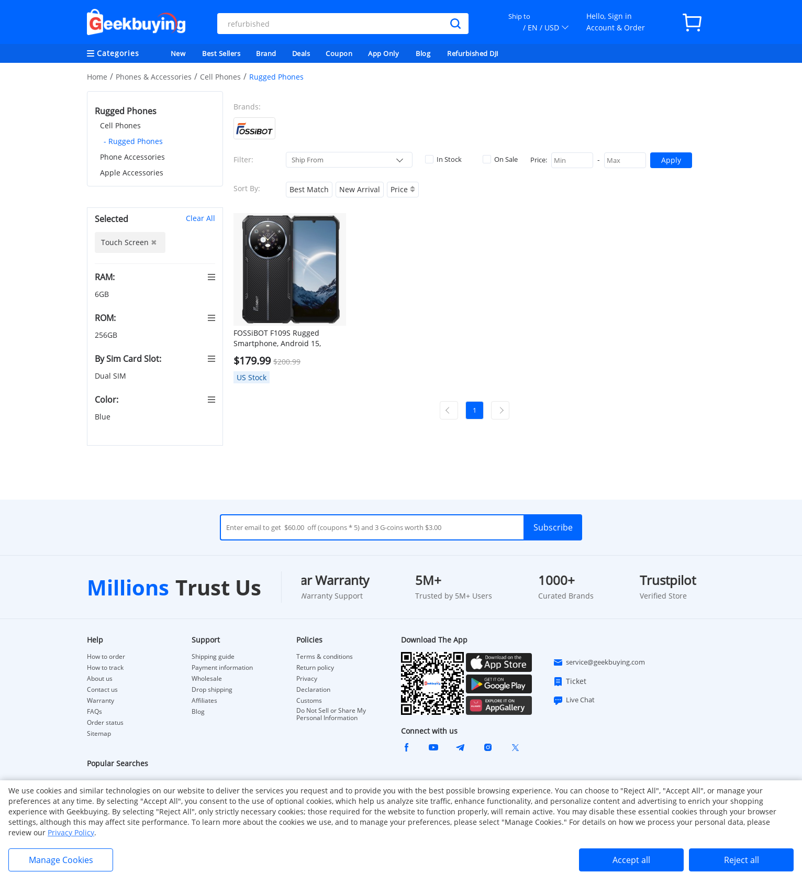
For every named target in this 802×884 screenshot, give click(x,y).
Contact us (102, 689)
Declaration (313, 689)
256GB (107, 335)
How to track (105, 667)
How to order (106, 656)
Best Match (309, 189)
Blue (104, 417)
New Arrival (359, 189)
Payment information (222, 667)
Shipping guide (213, 656)
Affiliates (204, 700)
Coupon (339, 53)
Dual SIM (111, 376)
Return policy (315, 667)
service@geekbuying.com (599, 662)
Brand (266, 53)
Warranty (100, 700)
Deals (301, 53)
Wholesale (207, 678)
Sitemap (99, 733)
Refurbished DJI (473, 53)
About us (100, 678)
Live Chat (574, 700)
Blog (423, 53)
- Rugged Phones (133, 141)
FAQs (94, 711)
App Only (383, 53)
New (178, 53)
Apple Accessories (131, 173)
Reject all (741, 860)
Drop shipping (212, 689)
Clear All (200, 218)
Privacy (306, 678)
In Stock (443, 159)
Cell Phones (220, 77)
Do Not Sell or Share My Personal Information (331, 714)
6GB (103, 294)
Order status (105, 722)
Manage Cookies (61, 860)
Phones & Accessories (154, 77)
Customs (309, 700)
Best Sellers (221, 53)
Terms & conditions (324, 656)
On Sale (500, 159)
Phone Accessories (132, 157)
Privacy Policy (71, 832)
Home (97, 77)
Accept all (631, 860)
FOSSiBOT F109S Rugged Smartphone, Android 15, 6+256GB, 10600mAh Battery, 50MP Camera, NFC (283, 338)
